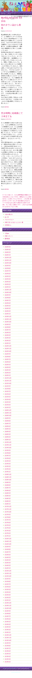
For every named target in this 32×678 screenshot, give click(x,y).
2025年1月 (8, 287)
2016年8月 (8, 549)
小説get (7, 233)
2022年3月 (8, 370)
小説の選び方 (9, 214)
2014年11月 (8, 605)
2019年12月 (8, 442)
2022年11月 (8, 348)
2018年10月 (8, 479)
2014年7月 (8, 616)
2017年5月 (8, 525)
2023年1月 (8, 343)
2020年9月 (8, 418)
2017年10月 (8, 512)
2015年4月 (8, 592)
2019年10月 (8, 447)
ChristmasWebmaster (15, 672)
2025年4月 (8, 279)
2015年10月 (8, 576)
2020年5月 (8, 429)
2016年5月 (8, 557)
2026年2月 (8, 252)
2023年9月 (8, 324)
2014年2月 (8, 629)
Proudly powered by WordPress (10, 668)
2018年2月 (8, 501)
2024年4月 (8, 306)
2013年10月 (8, 640)
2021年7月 (8, 391)
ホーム (3, 13)
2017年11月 (8, 509)
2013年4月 (8, 656)
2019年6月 (8, 458)
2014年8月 (8, 613)
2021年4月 (8, 399)
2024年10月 (8, 292)
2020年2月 (8, 437)
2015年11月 (8, 573)
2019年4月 (8, 463)
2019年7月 (8, 455)
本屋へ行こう (9, 236)
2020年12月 (8, 410)
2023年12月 (8, 316)
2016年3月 (8, 562)
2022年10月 (8, 351)
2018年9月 (8, 482)
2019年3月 (8, 466)
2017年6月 (8, 522)
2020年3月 (8, 434)
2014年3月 (8, 627)
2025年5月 (8, 276)
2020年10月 (8, 415)
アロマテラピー (9, 219)
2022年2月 (8, 372)
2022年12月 (8, 346)
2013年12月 (8, 635)
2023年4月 (8, 335)
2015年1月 (8, 600)
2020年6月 (8, 426)
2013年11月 (8, 637)
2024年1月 (8, 314)
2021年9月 (8, 386)
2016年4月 (8, 560)
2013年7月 (8, 648)
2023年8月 (8, 327)
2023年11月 (8, 319)
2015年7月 (8, 584)
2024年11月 (8, 289)
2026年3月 (8, 249)
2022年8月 (8, 356)
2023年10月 (8, 322)
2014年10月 (8, 608)
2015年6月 (8, 587)
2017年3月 (8, 530)
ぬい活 (7, 217)
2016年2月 (8, 565)
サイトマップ (12, 13)
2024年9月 (8, 295)
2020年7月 (8, 423)
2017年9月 (8, 514)
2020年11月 (8, 413)
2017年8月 (8, 517)
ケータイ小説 (6, 195)
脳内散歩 (7, 106)
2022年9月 (8, 354)
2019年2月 (8, 469)
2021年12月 (8, 378)
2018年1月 (8, 504)
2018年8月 (8, 485)
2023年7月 (8, 330)
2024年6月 (8, 303)
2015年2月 (8, 597)
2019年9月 (8, 450)
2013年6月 (8, 651)
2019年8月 (8, 453)
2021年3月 (8, 402)
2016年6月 (8, 554)
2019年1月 (8, 471)
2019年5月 (8, 461)
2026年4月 (8, 247)
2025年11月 (8, 260)
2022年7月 (8, 359)
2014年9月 (8, 611)
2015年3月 (8, 595)
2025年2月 (8, 284)
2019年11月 (8, 445)
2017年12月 (8, 506)
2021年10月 (8, 383)
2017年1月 (8, 536)
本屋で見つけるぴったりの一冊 (14, 222)
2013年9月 (8, 643)
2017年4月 (8, 528)
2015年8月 (8, 581)
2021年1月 (8, 407)
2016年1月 (8, 568)
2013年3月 (8, 659)
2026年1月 (8, 255)
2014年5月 (8, 621)
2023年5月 (8, 332)
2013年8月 (8, 645)
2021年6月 (8, 394)
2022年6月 (8, 362)
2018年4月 (8, 496)
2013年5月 (8, 653)
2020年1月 (8, 439)
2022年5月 (8, 364)
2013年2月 (8, 662)
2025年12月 (8, 257)
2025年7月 (8, 271)
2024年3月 (8, 308)
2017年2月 (8, 533)
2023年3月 (8, 338)
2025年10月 (8, 263)
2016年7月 (8, 552)
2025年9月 (8, 265)
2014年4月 (8, 624)
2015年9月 (8, 579)
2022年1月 (8, 375)
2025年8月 (8, 268)
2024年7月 (8, 300)
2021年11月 (8, 380)
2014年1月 (8, 632)
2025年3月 (8, 281)
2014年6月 (8, 619)
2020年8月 (8, 421)
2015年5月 (8, 589)
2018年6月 (8, 490)
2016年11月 (8, 541)
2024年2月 (8, 311)
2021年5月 (8, 397)
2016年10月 (8, 544)
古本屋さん (8, 225)
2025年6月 (8, 273)
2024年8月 (8, 297)
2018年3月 (8, 498)
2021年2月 (8, 405)
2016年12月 (8, 538)
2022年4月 (8, 367)
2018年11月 (8, 477)
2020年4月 (8, 431)
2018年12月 (8, 474)
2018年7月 (8, 488)
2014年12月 (8, 603)
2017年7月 (8, 520)
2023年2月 (8, 340)
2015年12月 (8, 571)
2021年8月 (8, 388)
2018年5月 (8, 493)
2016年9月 (8, 546)
